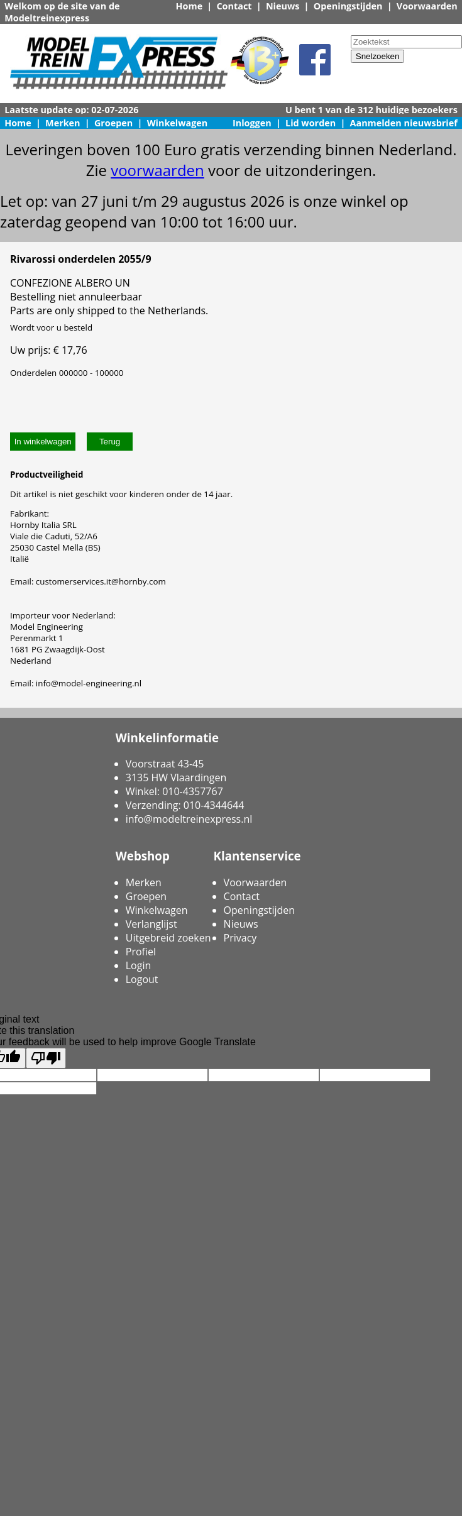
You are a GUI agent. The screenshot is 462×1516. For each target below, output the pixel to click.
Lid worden (310, 123)
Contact (233, 6)
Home (189, 6)
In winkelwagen (43, 441)
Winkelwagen (177, 123)
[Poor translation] (46, 1058)
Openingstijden (348, 6)
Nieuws (283, 6)
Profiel (141, 951)
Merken (62, 123)
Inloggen (252, 123)
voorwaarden (157, 170)
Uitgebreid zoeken (168, 938)
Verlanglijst (151, 924)
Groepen (113, 123)
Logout (142, 979)
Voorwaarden (427, 6)
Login (138, 965)
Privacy (240, 938)
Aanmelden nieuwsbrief (404, 123)
